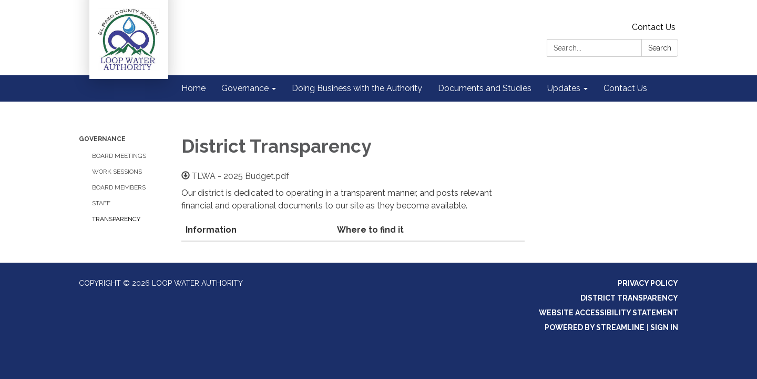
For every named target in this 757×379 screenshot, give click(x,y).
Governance (102, 139)
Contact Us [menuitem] (625, 88)
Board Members (119, 187)
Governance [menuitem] (245, 88)
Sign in (664, 327)
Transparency (116, 219)
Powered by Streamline (595, 327)
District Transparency (629, 298)
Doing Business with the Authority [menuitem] (357, 88)
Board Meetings (119, 155)
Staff (101, 203)
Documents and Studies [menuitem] (484, 88)
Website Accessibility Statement (608, 312)
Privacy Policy (648, 283)
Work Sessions (117, 171)
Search (659, 48)
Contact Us (654, 27)
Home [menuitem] (193, 88)
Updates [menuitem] (563, 88)
